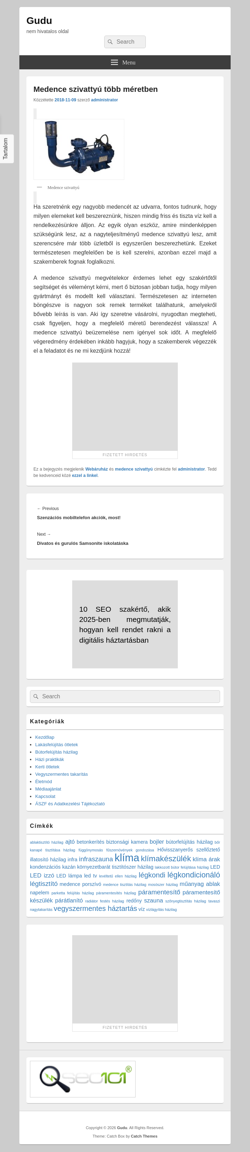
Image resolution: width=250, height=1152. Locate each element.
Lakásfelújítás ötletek (56, 744)
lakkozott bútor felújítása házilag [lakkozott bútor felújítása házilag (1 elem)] (182, 867)
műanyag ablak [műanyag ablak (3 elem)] (200, 884)
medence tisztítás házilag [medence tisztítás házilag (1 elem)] (124, 884)
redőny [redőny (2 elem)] (134, 901)
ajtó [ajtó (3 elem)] (70, 841)
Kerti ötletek (47, 766)
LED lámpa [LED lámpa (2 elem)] (69, 876)
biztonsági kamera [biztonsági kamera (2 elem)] (127, 842)
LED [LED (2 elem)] (215, 867)
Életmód (43, 781)
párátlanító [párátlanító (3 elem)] (69, 900)
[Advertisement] (125, 407)
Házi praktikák (49, 759)
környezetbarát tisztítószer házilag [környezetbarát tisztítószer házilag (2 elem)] (115, 867)
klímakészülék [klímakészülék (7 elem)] (166, 858)
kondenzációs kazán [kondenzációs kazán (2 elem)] (53, 867)
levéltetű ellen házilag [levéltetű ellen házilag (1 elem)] (118, 876)
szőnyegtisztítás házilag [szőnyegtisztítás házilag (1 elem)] (185, 901)
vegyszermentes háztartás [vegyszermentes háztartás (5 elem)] (95, 908)
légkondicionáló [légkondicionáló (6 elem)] (193, 874)
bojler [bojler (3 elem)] (157, 841)
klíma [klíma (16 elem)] (126, 857)
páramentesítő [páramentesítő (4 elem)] (159, 892)
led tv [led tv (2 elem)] (90, 876)
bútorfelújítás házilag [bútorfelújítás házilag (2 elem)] (189, 842)
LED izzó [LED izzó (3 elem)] (42, 875)
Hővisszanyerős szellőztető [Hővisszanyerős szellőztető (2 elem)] (188, 849)
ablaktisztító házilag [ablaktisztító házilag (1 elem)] (46, 842)
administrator (104, 99)
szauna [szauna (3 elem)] (153, 900)
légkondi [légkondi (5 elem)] (152, 875)
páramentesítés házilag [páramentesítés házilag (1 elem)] (116, 893)
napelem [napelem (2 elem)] (39, 892)
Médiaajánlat (48, 789)
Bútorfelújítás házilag (56, 752)
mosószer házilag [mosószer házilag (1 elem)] (163, 884)
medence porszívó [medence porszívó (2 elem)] (80, 884)
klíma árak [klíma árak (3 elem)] (206, 859)
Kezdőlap (44, 737)
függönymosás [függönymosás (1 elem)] (91, 850)
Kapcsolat (45, 796)
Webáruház (96, 469)
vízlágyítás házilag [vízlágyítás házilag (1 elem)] (161, 909)
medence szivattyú (134, 469)
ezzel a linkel (85, 475)
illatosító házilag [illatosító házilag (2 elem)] (48, 859)
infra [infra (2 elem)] (72, 859)
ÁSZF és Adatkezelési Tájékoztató (70, 803)
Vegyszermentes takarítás (61, 774)
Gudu (39, 20)
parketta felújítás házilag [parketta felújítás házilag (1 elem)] (72, 893)
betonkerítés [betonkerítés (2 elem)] (91, 842)
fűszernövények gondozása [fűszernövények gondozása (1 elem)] (130, 850)
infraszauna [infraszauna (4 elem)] (96, 859)
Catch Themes (144, 1136)
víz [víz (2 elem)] (141, 909)
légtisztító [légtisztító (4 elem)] (44, 883)
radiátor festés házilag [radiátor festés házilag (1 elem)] (104, 901)
